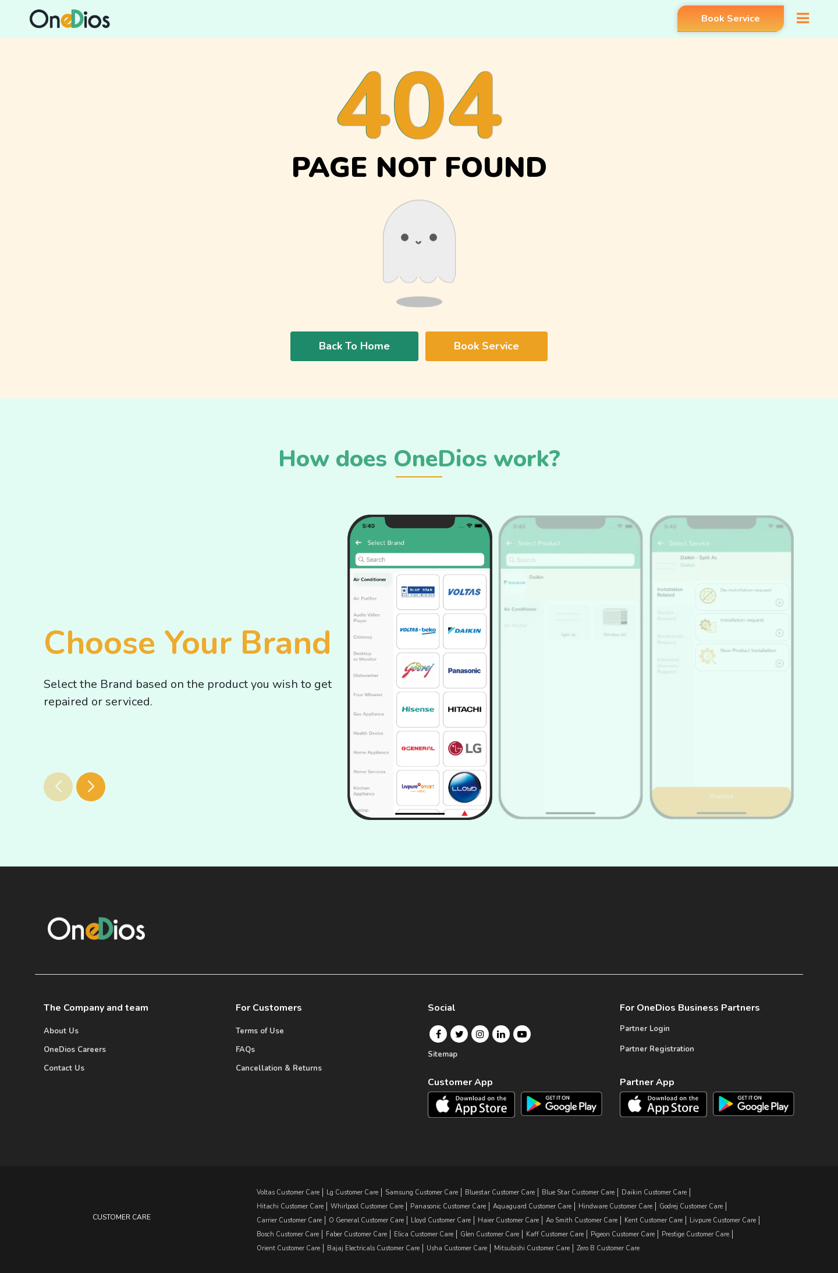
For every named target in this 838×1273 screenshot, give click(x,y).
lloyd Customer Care (441, 1220)
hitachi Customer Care (290, 1206)
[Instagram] (480, 1034)
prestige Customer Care (695, 1234)
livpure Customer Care (723, 1220)
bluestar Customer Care (500, 1192)
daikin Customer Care (654, 1192)
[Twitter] (459, 1034)
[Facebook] (438, 1034)
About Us (61, 1031)
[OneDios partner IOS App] (668, 1103)
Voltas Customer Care (288, 1192)
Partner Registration (657, 1049)
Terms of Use (260, 1031)
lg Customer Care (352, 1192)
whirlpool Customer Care (367, 1206)
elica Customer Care (423, 1234)
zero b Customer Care (608, 1248)
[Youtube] (522, 1034)
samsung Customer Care (421, 1192)
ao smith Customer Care (581, 1220)
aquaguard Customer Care (532, 1206)
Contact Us (64, 1068)
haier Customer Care (508, 1220)
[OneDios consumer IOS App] (476, 1104)
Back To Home (354, 346)
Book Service (727, 19)
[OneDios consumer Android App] (562, 1103)
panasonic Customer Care (448, 1206)
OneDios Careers (75, 1049)
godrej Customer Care (691, 1206)
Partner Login (645, 1029)
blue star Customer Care (578, 1192)
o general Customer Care (366, 1220)
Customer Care (122, 1217)
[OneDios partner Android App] (754, 1103)
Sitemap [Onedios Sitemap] (442, 1054)
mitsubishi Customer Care (532, 1248)
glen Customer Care (489, 1234)
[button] (90, 786)
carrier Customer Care (289, 1220)
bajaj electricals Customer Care (373, 1248)
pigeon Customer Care (623, 1234)
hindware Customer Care (615, 1206)
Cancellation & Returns (279, 1068)
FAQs (245, 1049)
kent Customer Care (653, 1220)
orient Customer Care (288, 1248)
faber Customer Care (356, 1234)
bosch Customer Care (288, 1234)
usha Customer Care (457, 1248)
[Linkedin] (501, 1034)
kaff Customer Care (555, 1234)
